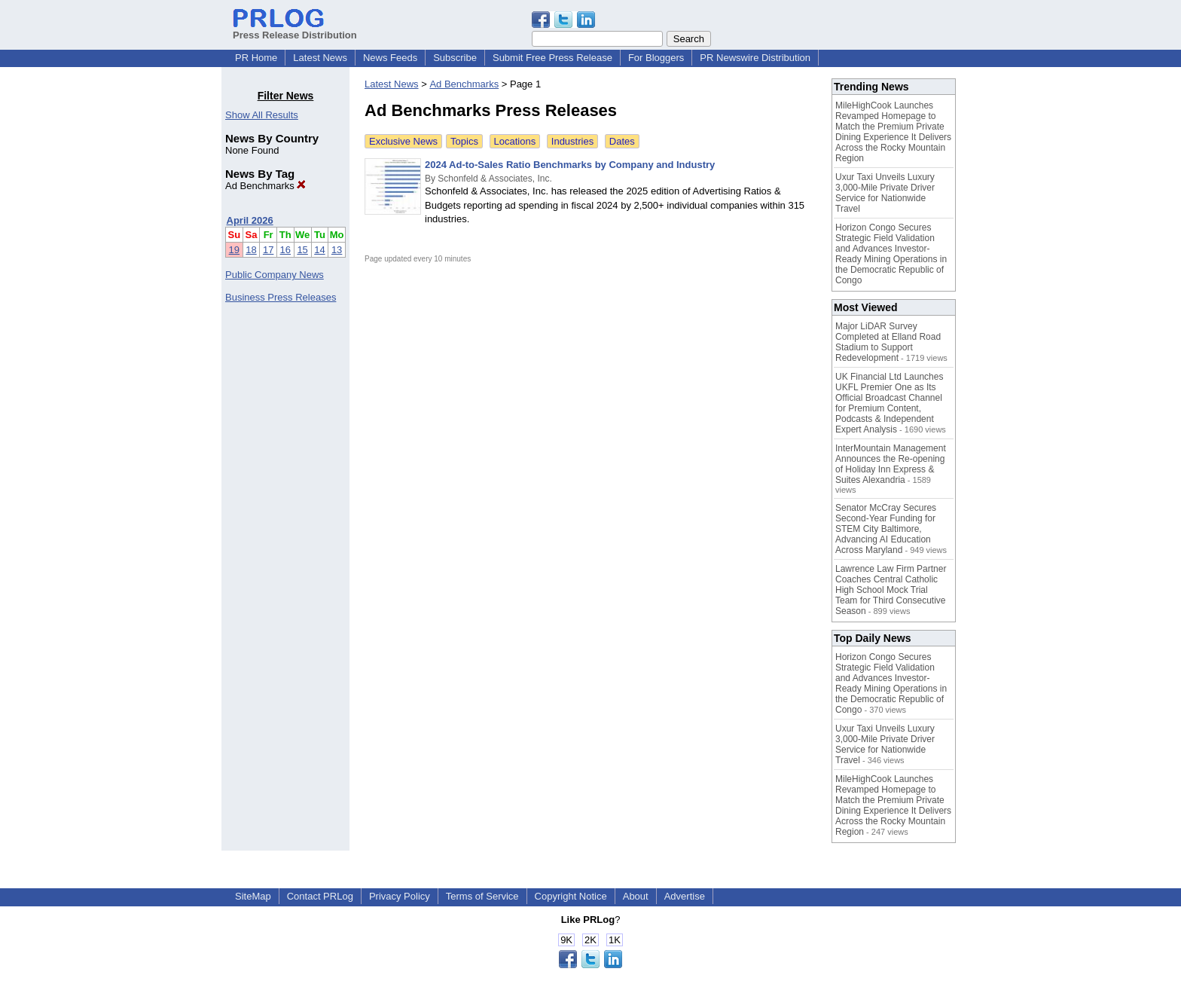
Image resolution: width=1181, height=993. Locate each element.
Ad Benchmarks (265, 185)
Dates (622, 141)
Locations (515, 141)
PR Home (256, 57)
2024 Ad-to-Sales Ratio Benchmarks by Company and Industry (570, 164)
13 (336, 249)
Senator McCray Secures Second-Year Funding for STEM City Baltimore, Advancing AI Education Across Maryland (885, 529)
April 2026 (250, 220)
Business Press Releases (280, 297)
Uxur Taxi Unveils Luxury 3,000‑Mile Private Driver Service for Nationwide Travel (885, 193)
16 (285, 249)
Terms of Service (482, 896)
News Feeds (390, 57)
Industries (572, 141)
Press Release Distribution (295, 29)
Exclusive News (403, 141)
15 (302, 249)
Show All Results (261, 115)
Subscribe (455, 57)
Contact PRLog (320, 896)
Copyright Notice (571, 896)
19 (234, 249)
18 (251, 249)
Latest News (320, 57)
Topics (464, 141)
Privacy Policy (399, 896)
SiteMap (253, 896)
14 (319, 249)
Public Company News (274, 274)
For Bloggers (656, 57)
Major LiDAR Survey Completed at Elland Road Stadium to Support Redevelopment (888, 342)
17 (268, 249)
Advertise (684, 896)
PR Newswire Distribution (755, 57)
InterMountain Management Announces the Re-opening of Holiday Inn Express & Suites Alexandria (890, 464)
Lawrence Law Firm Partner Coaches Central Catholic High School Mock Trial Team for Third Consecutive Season (890, 590)
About (635, 896)
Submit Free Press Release (552, 57)
